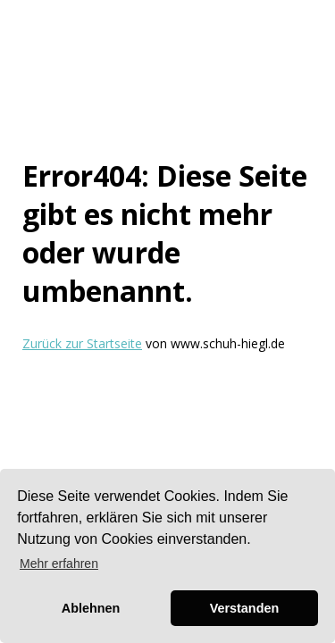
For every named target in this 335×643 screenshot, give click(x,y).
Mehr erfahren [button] (59, 563)
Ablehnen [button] (91, 608)
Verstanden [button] (245, 608)
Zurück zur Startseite (82, 343)
